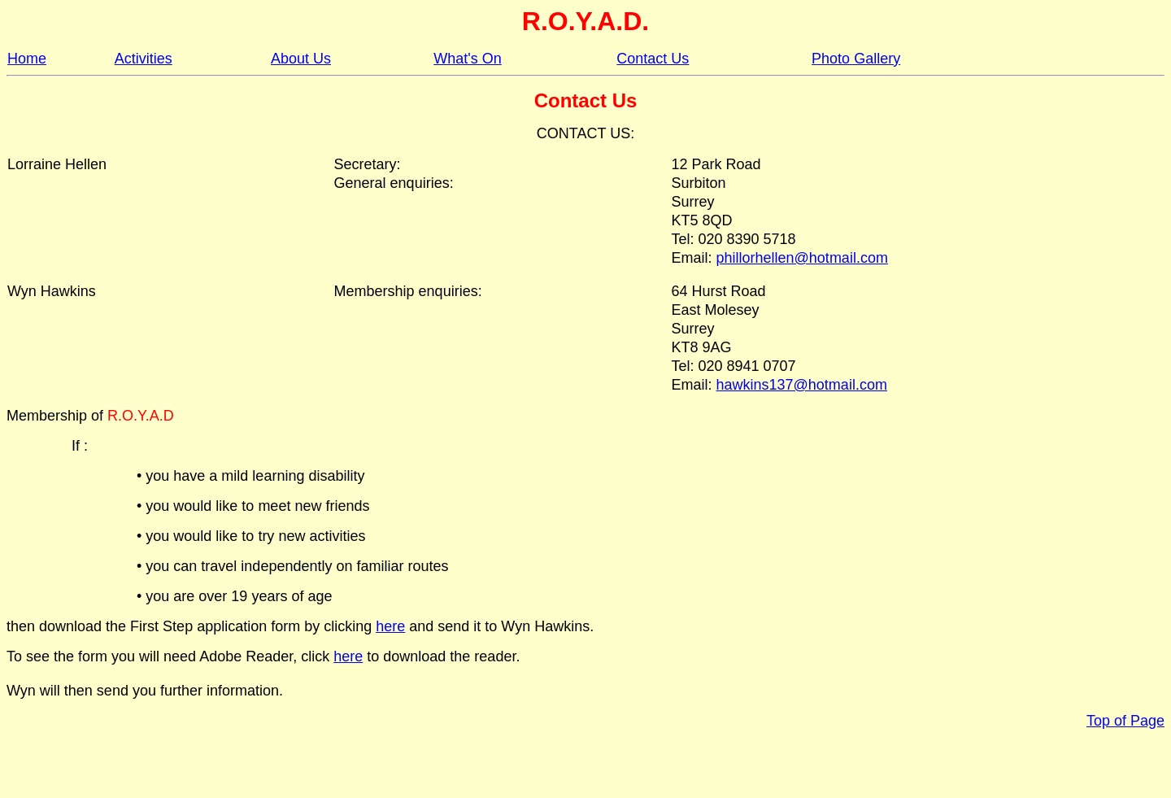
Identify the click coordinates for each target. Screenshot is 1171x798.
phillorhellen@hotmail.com (802, 258)
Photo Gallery (856, 58)
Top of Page (1125, 721)
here (390, 626)
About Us (301, 58)
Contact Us (652, 58)
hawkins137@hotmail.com (801, 385)
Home (26, 58)
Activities (143, 58)
